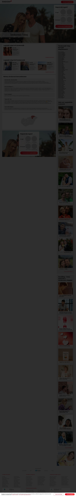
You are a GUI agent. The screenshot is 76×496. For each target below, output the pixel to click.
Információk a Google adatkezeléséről (25, 494)
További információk (15, 494)
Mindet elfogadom (70, 494)
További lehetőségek (58, 494)
